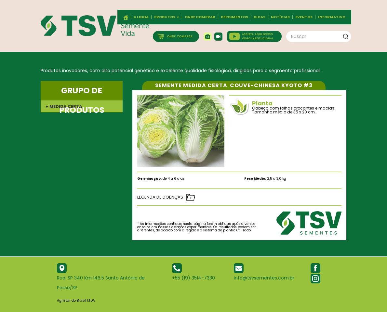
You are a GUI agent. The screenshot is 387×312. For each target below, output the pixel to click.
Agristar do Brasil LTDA (76, 300)
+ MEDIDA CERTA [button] (64, 106)
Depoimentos (234, 17)
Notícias (280, 17)
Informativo (331, 17)
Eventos (304, 17)
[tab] (82, 106)
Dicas (259, 17)
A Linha (141, 17)
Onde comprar (200, 17)
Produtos (166, 17)
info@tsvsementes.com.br (264, 278)
